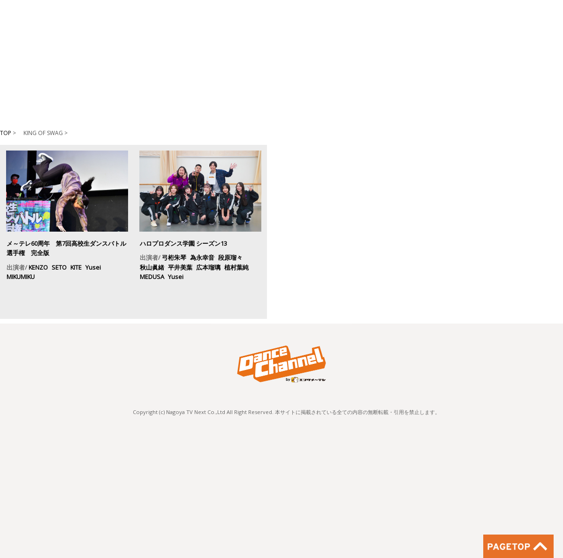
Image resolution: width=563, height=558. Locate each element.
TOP (5, 133)
